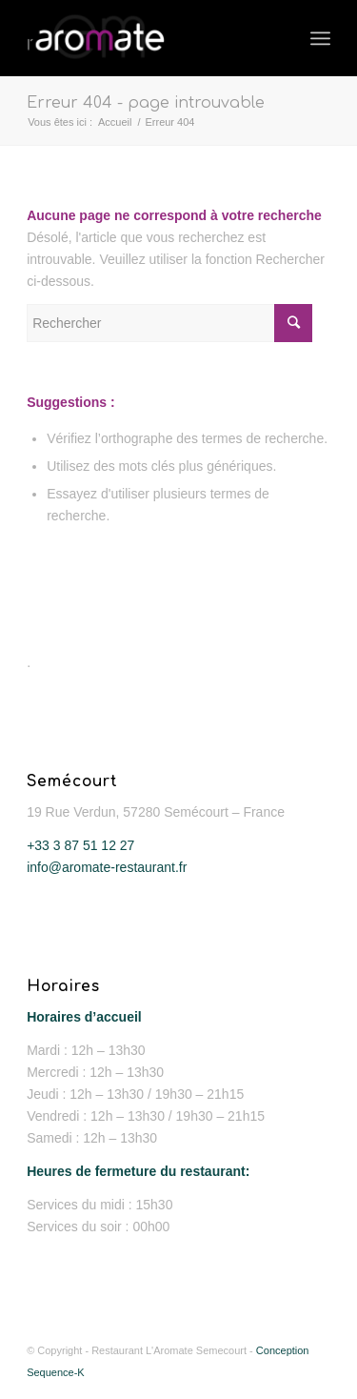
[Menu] (320, 38)
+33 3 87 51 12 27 (80, 845)
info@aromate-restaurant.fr (107, 867)
